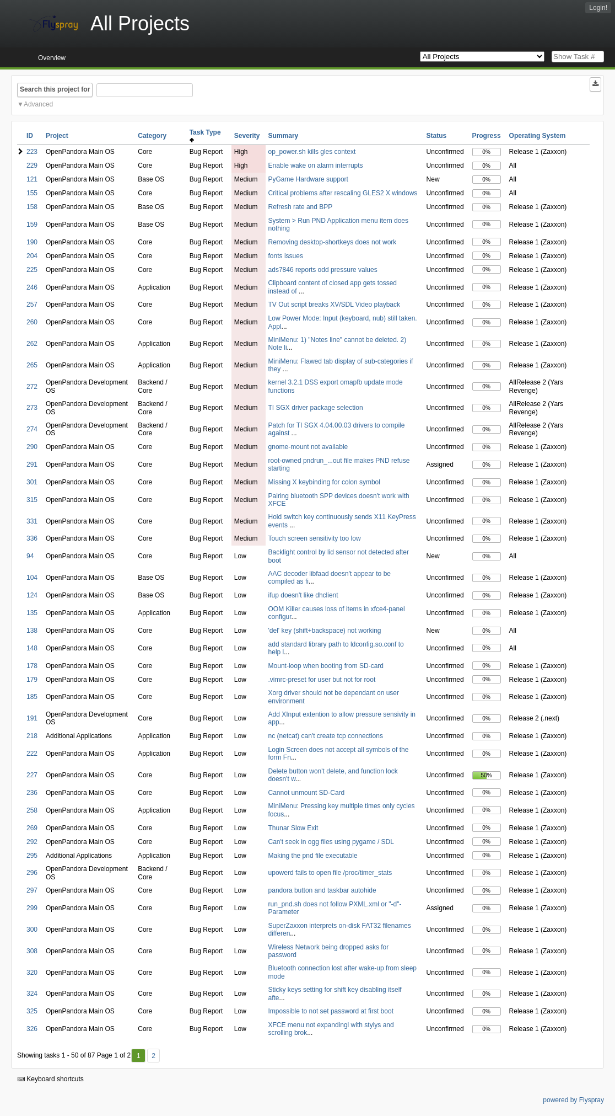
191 (31, 718)
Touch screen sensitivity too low (314, 538)
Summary (283, 136)
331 (31, 521)
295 (31, 855)
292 (31, 842)
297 (31, 890)
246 (31, 287)
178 (31, 666)
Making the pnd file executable (313, 855)
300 (31, 929)
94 (30, 556)
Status (437, 136)
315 (31, 500)
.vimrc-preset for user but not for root (322, 680)
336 (31, 538)
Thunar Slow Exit (293, 828)
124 (31, 595)
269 (31, 828)
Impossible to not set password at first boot (330, 1011)
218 (31, 736)
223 (31, 152)
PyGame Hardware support (308, 179)
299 (31, 908)
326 (31, 1029)
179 (31, 680)
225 (31, 270)
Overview (52, 58)
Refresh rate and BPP (300, 207)
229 (31, 165)
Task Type (207, 135)
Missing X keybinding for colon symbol (324, 482)
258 (31, 810)
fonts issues (285, 256)
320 (31, 972)
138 (31, 630)
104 (31, 577)
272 (31, 387)
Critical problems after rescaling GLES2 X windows (343, 193)
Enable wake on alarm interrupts (315, 165)
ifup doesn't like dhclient (303, 595)
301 (31, 482)
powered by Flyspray (573, 1100)
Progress (486, 136)
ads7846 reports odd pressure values (322, 270)
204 (31, 256)
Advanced (38, 104)
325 (31, 1011)
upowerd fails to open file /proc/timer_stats (330, 873)
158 (31, 207)
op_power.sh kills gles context (312, 152)
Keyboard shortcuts (51, 1079)
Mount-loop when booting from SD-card (326, 666)
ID (29, 136)
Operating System (537, 136)
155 (31, 193)
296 (31, 873)
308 (31, 951)
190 (31, 242)
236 (31, 793)
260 (31, 322)
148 (31, 648)
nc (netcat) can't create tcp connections (325, 736)
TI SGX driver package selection (315, 408)
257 (31, 304)
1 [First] (139, 1056)
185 (31, 697)
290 (31, 447)
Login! (598, 8)
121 (31, 179)
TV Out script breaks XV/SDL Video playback (334, 304)
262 (31, 344)
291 (31, 464)
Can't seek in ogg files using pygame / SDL (331, 842)
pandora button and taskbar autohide (322, 890)
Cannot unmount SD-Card (306, 793)
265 (31, 365)
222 (31, 753)
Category (152, 136)
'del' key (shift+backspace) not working (324, 630)
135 (31, 613)
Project (57, 136)
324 (31, 993)
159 (31, 224)
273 (31, 408)
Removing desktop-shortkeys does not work (332, 242)
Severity (247, 136)
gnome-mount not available (308, 447)
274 (31, 429)
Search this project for (55, 89)
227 (31, 775)
